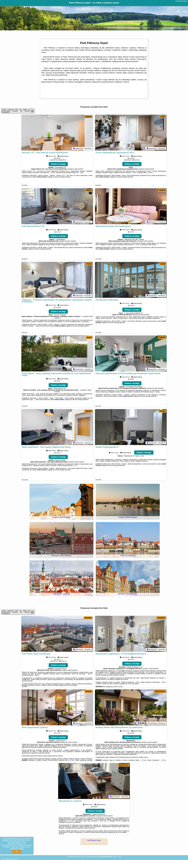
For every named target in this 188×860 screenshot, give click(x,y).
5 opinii (146, 169)
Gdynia (88, 190)
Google (5, 840)
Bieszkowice (160, 691)
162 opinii (68, 742)
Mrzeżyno (161, 618)
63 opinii (155, 388)
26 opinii (67, 241)
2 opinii (149, 742)
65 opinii (141, 315)
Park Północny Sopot (94, 840)
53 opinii (104, 816)
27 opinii (88, 390)
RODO (21, 848)
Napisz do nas (117, 856)
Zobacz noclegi (58, 164)
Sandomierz (123, 765)
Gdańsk (88, 117)
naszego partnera (64, 177)
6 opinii (75, 169)
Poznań (88, 691)
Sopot (162, 117)
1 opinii (69, 670)
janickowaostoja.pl (181, 1)
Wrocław (88, 618)
